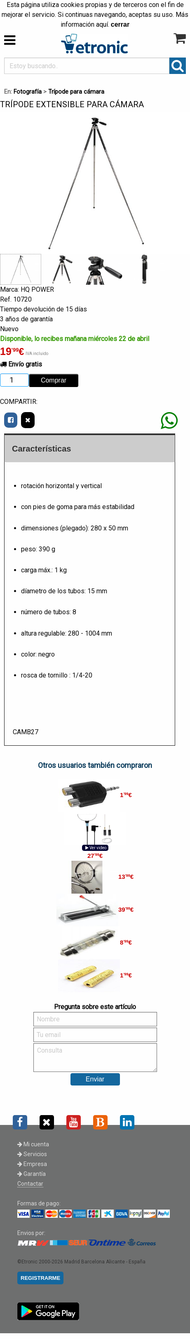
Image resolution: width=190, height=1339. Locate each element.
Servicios (32, 1154)
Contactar (30, 1183)
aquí (102, 24)
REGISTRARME (40, 1278)
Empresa (32, 1164)
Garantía (31, 1174)
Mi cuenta (33, 1144)
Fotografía (28, 91)
